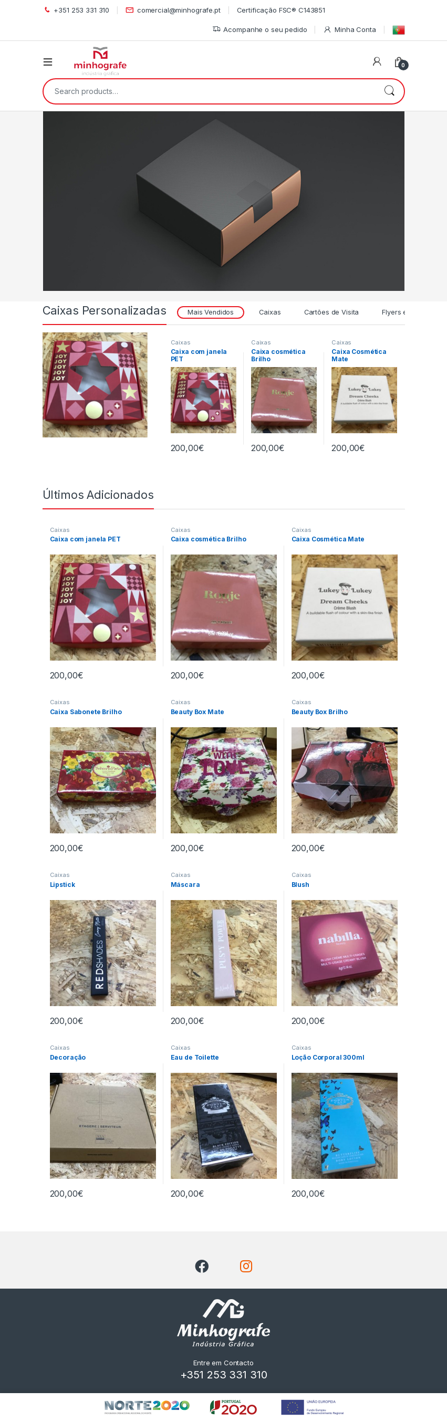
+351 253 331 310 (76, 10)
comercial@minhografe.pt (173, 10)
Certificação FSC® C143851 (281, 10)
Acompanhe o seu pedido (259, 29)
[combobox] (209, 91)
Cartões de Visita (331, 312)
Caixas (269, 312)
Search (389, 91)
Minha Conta (349, 29)
